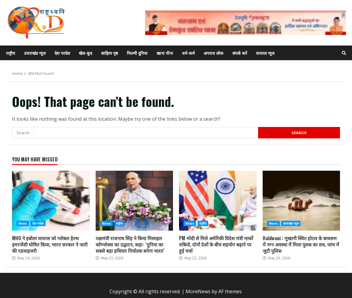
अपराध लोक (213, 53)
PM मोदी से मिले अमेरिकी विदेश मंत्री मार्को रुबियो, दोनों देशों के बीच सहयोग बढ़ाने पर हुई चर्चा (218, 201)
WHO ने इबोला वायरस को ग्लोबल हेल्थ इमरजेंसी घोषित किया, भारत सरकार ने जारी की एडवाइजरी (51, 201)
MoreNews (198, 291)
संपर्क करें (239, 53)
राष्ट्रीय (10, 53)
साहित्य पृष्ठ (109, 53)
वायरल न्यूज (265, 53)
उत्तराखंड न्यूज (35, 53)
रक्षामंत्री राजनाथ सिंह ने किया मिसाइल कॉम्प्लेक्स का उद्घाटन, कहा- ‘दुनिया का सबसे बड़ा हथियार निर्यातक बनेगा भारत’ (134, 201)
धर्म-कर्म (188, 53)
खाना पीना (165, 53)
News (22, 223)
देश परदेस (62, 53)
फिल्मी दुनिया (137, 53)
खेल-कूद (85, 53)
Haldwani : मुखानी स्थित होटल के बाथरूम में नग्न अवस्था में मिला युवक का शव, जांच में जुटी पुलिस (301, 201)
